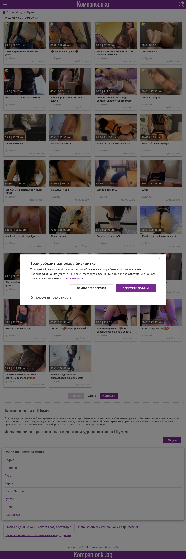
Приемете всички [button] (135, 288)
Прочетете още (73, 278)
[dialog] (93, 279)
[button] (51, 297)
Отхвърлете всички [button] (91, 288)
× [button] (159, 258)
